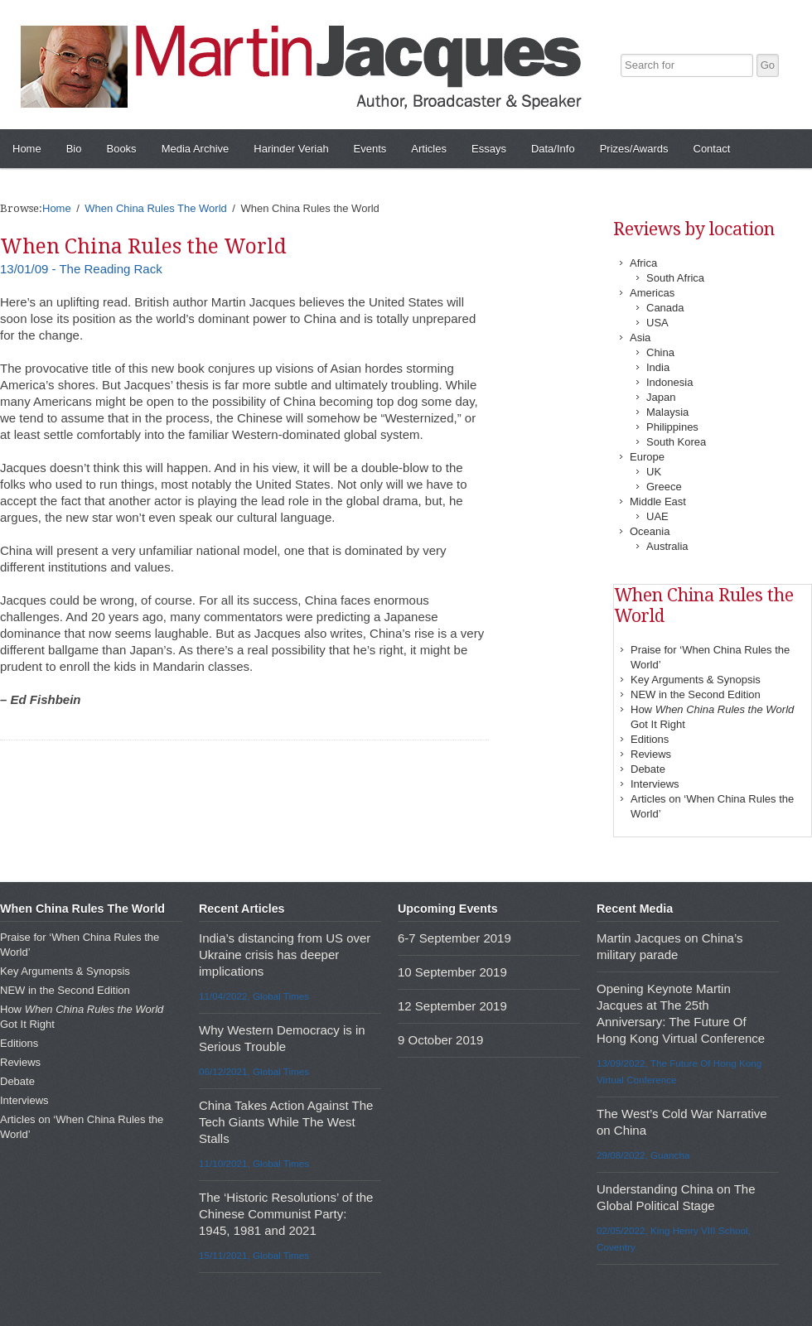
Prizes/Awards (634, 148)
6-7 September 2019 (454, 938)
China (660, 352)
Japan (660, 397)
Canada (665, 307)
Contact (712, 148)
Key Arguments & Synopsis (696, 679)
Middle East (658, 501)
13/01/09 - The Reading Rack (81, 269)
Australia (667, 546)
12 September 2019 (452, 1006)
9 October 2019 (440, 1040)
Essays (488, 148)
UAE (657, 516)
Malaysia (667, 412)
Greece (664, 486)
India (657, 367)
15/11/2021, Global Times (254, 1255)
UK (653, 471)
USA (657, 322)
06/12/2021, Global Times (254, 1071)
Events (370, 148)
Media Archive (196, 148)
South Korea (676, 442)
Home (26, 148)
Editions (650, 739)
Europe (647, 457)
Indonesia (669, 382)
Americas (652, 293)
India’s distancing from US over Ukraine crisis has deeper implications (284, 954)
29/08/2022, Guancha (643, 1155)
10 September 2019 (452, 972)
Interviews (655, 784)
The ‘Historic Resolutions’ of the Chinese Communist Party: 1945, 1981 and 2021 (286, 1213)
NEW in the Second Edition (696, 694)
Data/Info (553, 148)
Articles (429, 148)
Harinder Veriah (291, 148)
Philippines (672, 427)
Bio (74, 148)
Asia (640, 337)
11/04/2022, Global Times (254, 996)
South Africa (675, 278)
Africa (643, 263)
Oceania (649, 531)
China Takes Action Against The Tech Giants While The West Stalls (286, 1121)
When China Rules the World (143, 246)
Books (121, 148)
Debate (648, 769)
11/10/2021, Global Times (254, 1163)
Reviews (651, 754)
